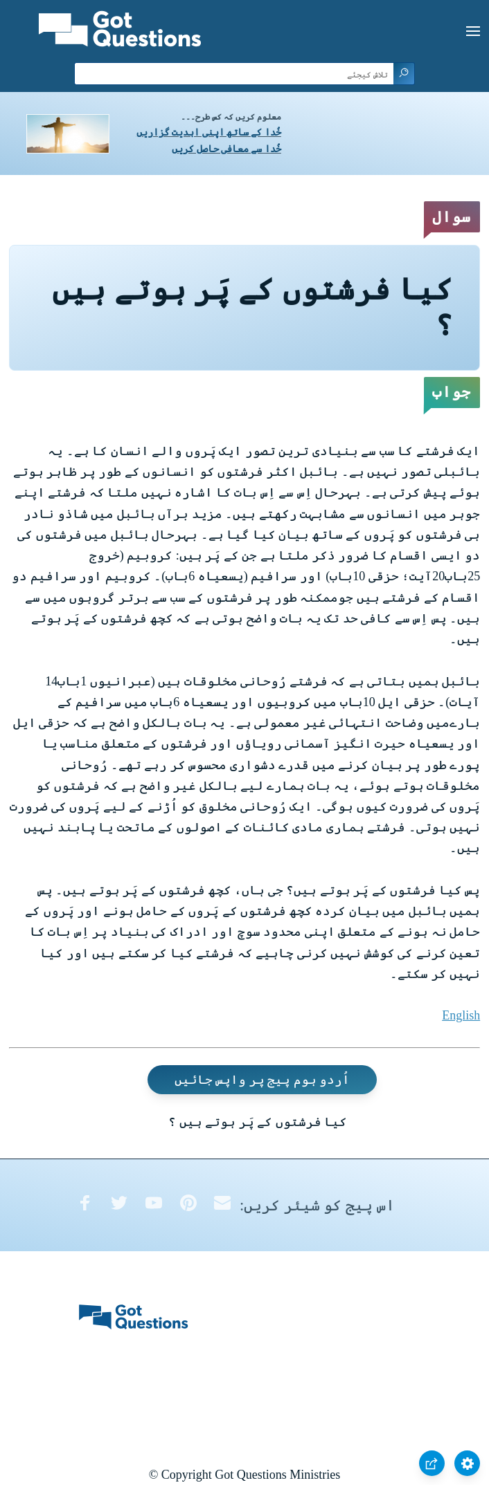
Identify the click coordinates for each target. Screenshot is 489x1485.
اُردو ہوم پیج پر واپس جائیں (262, 1080)
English (461, 1015)
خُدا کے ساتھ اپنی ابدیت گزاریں (208, 132)
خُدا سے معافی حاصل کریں (226, 149)
